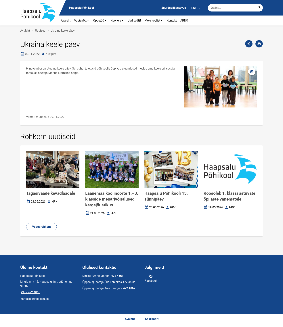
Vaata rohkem (41, 226)
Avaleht (65, 20)
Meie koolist (154, 20)
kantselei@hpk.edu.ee (35, 299)
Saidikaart (151, 319)
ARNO (184, 20)
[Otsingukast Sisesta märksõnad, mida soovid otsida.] (235, 7)
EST (196, 8)
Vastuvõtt (81, 20)
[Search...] (259, 8)
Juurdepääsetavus (173, 7)
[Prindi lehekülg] (259, 43)
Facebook (151, 278)
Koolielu (117, 20)
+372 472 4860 (30, 292)
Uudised (135, 20)
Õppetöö (100, 20)
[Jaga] (249, 43)
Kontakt (172, 20)
